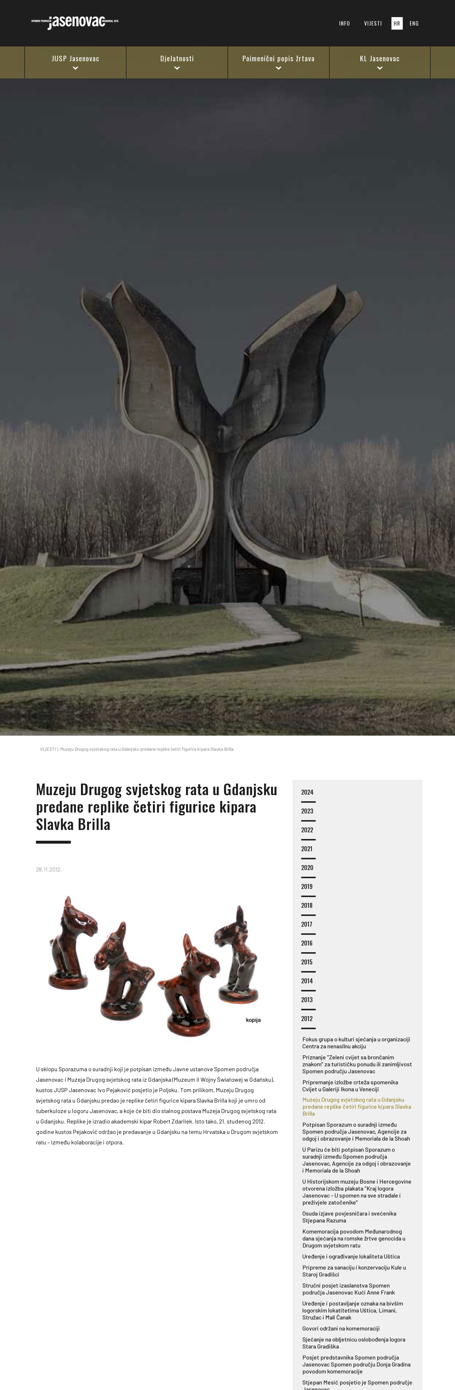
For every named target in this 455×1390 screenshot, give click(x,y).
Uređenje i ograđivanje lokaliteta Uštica (351, 1256)
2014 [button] (308, 984)
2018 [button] (308, 909)
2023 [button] (308, 814)
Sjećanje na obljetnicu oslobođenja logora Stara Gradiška (353, 1343)
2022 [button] (308, 833)
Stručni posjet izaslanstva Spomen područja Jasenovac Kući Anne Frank (348, 1289)
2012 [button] (308, 1022)
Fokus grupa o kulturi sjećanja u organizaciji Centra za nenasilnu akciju (356, 1042)
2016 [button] (308, 946)
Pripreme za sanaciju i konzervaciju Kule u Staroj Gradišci (354, 1271)
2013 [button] (308, 1003)
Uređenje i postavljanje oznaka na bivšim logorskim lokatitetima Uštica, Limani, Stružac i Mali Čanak (352, 1310)
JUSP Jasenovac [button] (76, 62)
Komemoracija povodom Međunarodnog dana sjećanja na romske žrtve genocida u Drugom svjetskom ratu (353, 1238)
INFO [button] (344, 23)
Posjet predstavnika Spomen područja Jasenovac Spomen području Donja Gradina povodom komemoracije (356, 1364)
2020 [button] (308, 871)
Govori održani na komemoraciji (341, 1328)
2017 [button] (308, 928)
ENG (414, 23)
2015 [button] (308, 965)
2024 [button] (308, 795)
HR (397, 23)
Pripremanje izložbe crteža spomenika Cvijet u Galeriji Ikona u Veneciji (350, 1085)
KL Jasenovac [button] (380, 62)
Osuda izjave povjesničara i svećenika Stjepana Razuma (349, 1217)
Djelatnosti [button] (177, 62)
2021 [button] (308, 852)
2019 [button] (308, 890)
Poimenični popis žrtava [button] (278, 62)
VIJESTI (373, 23)
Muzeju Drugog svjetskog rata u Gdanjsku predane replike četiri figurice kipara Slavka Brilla (356, 1106)
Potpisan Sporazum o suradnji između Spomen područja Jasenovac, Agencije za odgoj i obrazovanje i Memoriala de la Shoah (356, 1131)
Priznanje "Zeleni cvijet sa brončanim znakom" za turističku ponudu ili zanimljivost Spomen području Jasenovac (357, 1064)
